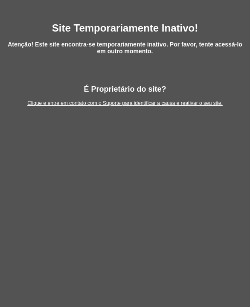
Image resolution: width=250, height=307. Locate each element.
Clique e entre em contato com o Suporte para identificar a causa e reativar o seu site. (125, 103)
